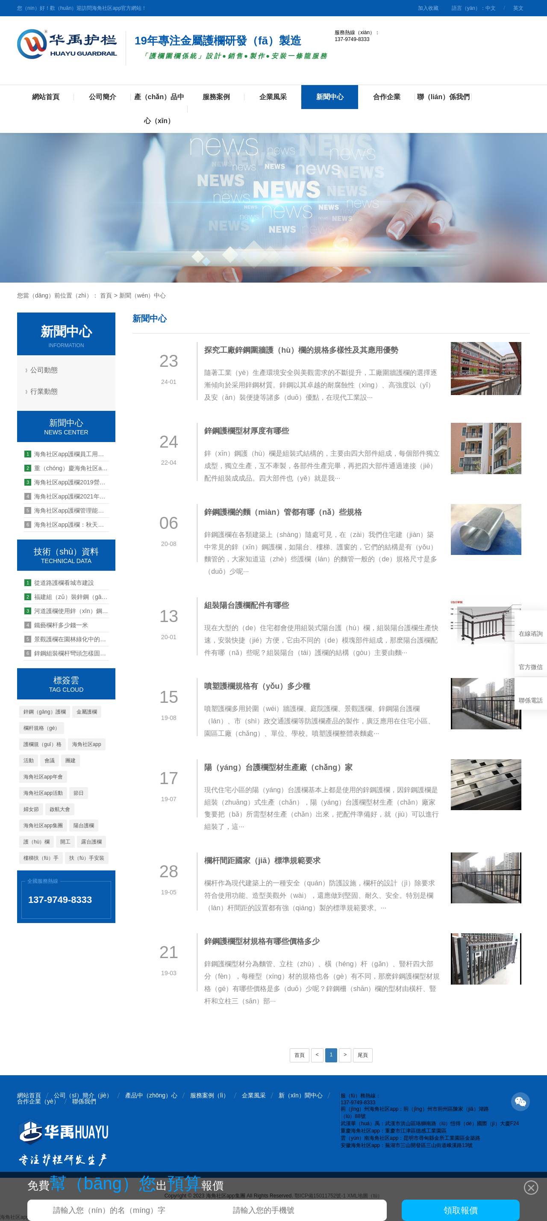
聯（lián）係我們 (443, 96)
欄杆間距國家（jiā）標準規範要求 (263, 860)
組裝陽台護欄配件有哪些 (247, 605)
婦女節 (31, 809)
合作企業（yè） (38, 1101)
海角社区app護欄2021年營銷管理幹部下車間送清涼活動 (66, 496)
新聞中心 (330, 96)
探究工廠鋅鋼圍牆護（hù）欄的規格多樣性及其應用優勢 (302, 350)
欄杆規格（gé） (42, 728)
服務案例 (216, 96)
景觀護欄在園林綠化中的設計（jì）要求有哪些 (66, 639)
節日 (79, 793)
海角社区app (86, 744)
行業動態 (45, 391)
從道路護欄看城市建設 (59, 582)
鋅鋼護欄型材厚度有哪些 (247, 431)
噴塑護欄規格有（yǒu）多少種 (258, 686)
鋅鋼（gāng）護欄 (45, 712)
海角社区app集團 (43, 826)
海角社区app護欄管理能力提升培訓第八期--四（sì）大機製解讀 (66, 510)
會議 (49, 761)
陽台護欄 (84, 826)
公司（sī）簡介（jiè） (83, 1095)
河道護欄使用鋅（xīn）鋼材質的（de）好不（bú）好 (66, 611)
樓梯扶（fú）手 (41, 858)
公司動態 (45, 370)
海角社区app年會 (43, 777)
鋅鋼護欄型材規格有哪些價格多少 (263, 941)
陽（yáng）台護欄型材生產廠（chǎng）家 (279, 767)
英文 (518, 8)
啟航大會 (60, 809)
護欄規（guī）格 (43, 744)
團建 (70, 761)
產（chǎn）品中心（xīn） (159, 108)
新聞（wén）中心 (142, 295)
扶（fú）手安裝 (86, 858)
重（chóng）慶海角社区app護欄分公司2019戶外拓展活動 (66, 468)
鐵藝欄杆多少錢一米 (56, 625)
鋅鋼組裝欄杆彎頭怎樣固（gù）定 (66, 653)
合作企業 (386, 96)
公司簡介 (102, 96)
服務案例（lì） (209, 1095)
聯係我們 (84, 1101)
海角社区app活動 (43, 793)
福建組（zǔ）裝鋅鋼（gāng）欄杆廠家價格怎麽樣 (66, 596)
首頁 (106, 295)
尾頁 (363, 1055)
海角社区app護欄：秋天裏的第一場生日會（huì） (66, 524)
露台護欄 (91, 842)
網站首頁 (45, 96)
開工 (65, 842)
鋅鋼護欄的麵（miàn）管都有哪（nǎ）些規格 (284, 512)
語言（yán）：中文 (474, 8)
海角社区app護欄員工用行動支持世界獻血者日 (66, 454)
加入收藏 (428, 8)
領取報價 (461, 1210)
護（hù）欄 (37, 842)
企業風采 (273, 96)
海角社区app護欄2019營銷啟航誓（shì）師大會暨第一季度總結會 (66, 482)
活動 (29, 761)
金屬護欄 (86, 712)
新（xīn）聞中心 (301, 1095)
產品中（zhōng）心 (151, 1095)
